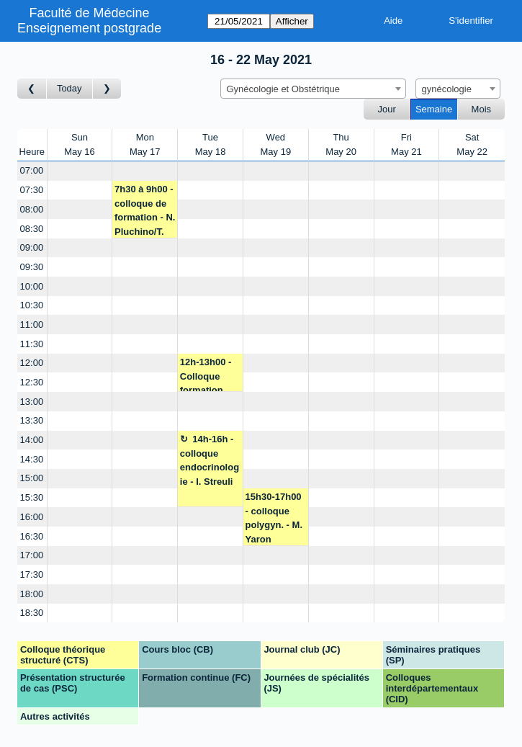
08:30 (32, 228)
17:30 (32, 574)
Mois (481, 109)
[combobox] (313, 89)
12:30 (32, 382)
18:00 (32, 594)
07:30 (32, 189)
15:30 (32, 497)
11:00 (32, 324)
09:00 (32, 247)
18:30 (32, 612)
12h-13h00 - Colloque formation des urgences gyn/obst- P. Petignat (210, 374)
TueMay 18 (210, 144)
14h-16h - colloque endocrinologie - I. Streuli (209, 460)
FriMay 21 (406, 144)
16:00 (32, 516)
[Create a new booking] (80, 171)
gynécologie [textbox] (447, 89)
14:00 (32, 439)
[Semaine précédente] (32, 89)
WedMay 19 (276, 144)
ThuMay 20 (340, 144)
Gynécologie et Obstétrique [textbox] (284, 89)
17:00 (32, 555)
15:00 (32, 478)
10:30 (32, 305)
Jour (387, 109)
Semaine (433, 109)
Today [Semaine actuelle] (69, 88)
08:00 (32, 209)
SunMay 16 (79, 144)
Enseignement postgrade (89, 28)
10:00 (32, 286)
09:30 (32, 266)
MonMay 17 (145, 144)
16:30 (32, 536)
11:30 (32, 344)
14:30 (32, 459)
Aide (393, 20)
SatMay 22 (471, 144)
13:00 (32, 401)
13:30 (32, 420)
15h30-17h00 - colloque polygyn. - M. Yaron (274, 518)
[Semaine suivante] (107, 89)
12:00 (32, 362)
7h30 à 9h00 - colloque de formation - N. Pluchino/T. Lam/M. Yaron (145, 211)
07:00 (32, 170)
